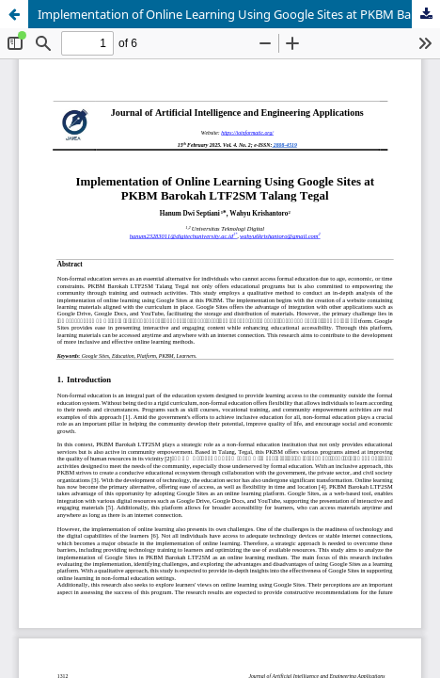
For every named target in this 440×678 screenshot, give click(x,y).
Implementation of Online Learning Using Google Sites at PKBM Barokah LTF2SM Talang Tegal (239, 14)
